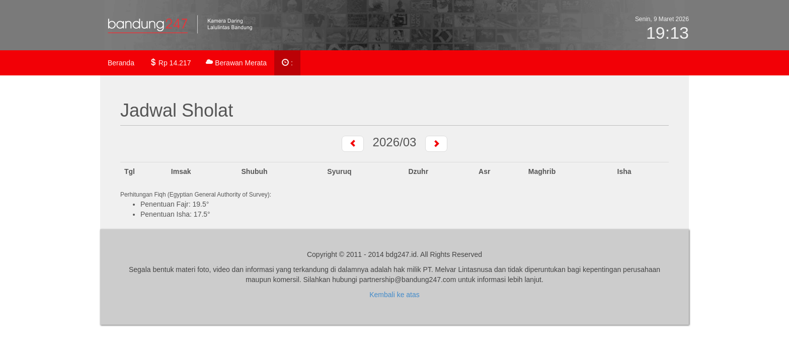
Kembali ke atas (394, 295)
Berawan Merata (236, 63)
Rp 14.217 (170, 63)
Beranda (121, 63)
